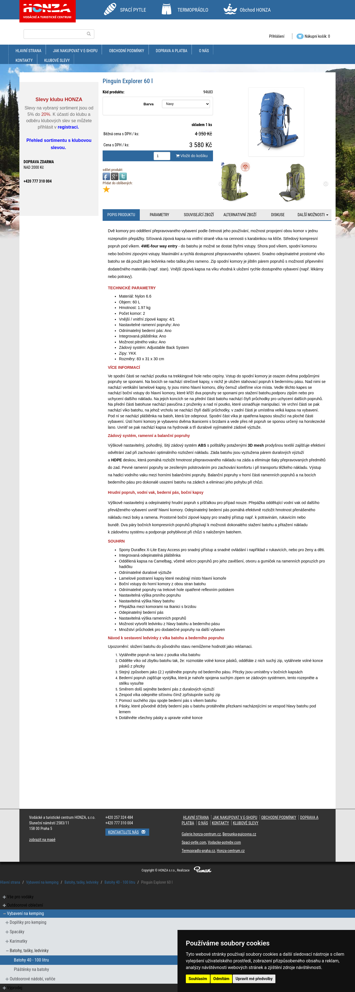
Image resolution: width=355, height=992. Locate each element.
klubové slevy (57, 60)
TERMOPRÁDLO (193, 10)
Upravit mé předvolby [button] (253, 978)
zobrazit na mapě (42, 839)
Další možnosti (313, 215)
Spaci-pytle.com (194, 842)
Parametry (159, 215)
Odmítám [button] (221, 978)
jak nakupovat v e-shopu (75, 50)
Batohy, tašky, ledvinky (81, 882)
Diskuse (277, 215)
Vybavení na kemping (42, 882)
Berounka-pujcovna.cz (239, 834)
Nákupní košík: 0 (313, 36)
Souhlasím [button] (198, 978)
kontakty (24, 60)
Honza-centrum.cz (231, 850)
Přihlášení (276, 36)
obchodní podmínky (126, 50)
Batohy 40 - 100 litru (120, 882)
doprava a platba (171, 50)
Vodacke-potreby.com (224, 842)
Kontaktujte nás (128, 832)
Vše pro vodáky (20, 896)
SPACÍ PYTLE (133, 10)
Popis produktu (121, 215)
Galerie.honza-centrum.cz (201, 834)
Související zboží (199, 215)
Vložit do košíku (192, 156)
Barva (149, 104)
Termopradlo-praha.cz (198, 850)
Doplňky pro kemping (28, 922)
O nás (204, 50)
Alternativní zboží (240, 215)
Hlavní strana (28, 50)
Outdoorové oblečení (25, 905)
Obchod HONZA (255, 10)
